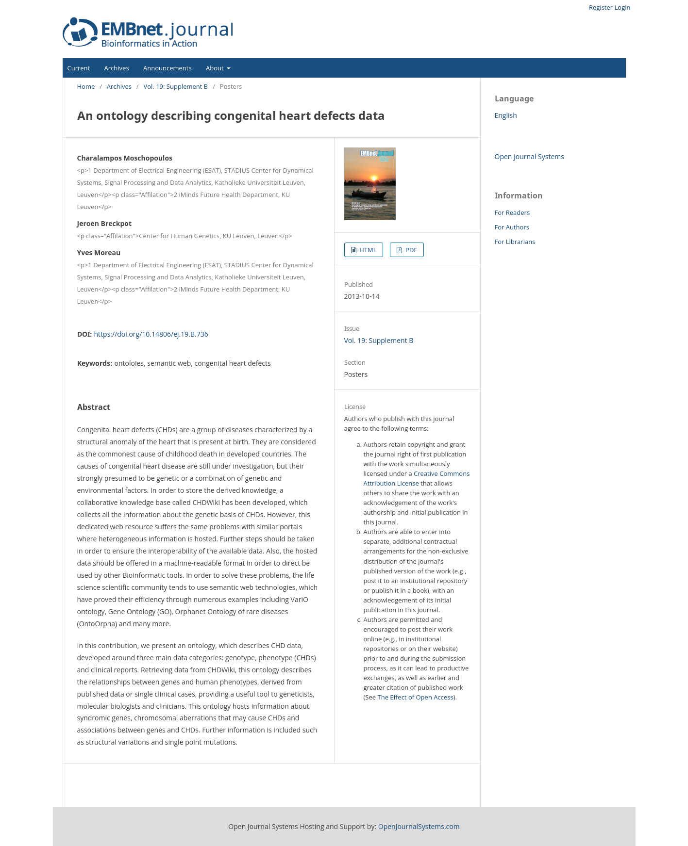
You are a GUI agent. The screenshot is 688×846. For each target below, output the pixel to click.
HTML (367, 249)
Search (606, 68)
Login (623, 7)
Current (78, 68)
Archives (116, 68)
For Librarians (515, 241)
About (215, 68)
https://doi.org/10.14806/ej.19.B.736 (151, 334)
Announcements (167, 68)
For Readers (512, 212)
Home (86, 86)
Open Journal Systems (529, 156)
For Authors (512, 227)
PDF (410, 249)
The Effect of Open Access (415, 697)
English (506, 115)
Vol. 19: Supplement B (176, 86)
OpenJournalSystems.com (419, 826)
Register (601, 7)
